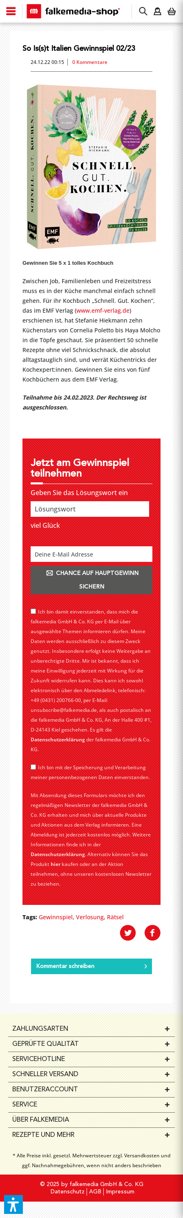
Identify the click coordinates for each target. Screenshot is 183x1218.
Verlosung (90, 917)
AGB (95, 1192)
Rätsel (115, 917)
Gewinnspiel (56, 917)
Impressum (120, 1192)
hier (55, 864)
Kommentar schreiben (91, 964)
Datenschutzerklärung (58, 739)
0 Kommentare (89, 62)
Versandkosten (142, 1155)
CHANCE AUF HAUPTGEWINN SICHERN (91, 580)
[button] (13, 1204)
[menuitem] (11, 11)
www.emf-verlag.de (102, 310)
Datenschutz (68, 1192)
